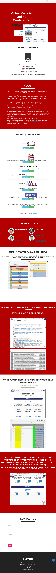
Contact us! (35, 213)
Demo (21, 31)
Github (21, 34)
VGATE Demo (25, 148)
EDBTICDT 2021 (35, 121)
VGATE (10, 1)
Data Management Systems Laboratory (28, 562)
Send (10, 545)
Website (31, 148)
